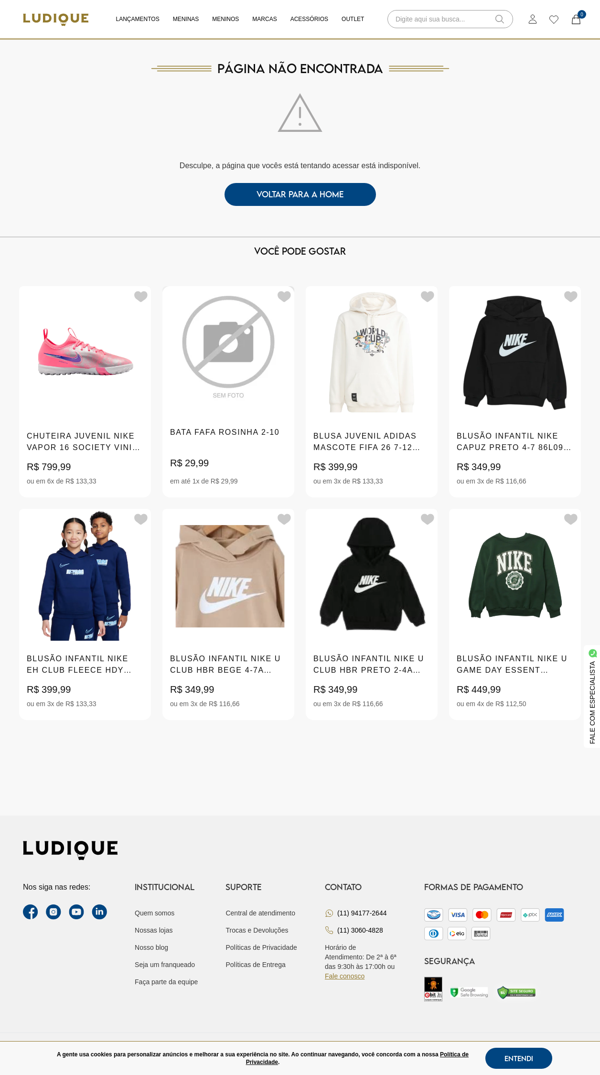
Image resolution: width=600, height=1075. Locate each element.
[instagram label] (53, 912)
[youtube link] (76, 912)
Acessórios (309, 19)
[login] (532, 19)
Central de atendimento (260, 913)
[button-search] (499, 19)
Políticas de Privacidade (261, 947)
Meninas (186, 19)
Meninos (225, 19)
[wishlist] (553, 19)
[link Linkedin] (99, 912)
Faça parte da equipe (166, 982)
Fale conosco (344, 976)
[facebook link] (30, 912)
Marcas (264, 19)
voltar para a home (300, 194)
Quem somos (154, 913)
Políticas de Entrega (255, 964)
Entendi (518, 1058)
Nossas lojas (153, 930)
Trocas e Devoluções (256, 930)
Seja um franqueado (165, 964)
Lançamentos (138, 19)
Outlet (353, 19)
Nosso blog (151, 947)
